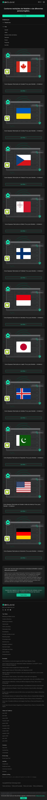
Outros (34, 777)
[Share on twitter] (3, 610)
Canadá (6, 29)
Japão (6, 32)
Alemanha (7, 37)
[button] (40, 2)
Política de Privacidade (17, 786)
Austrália (6, 45)
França (6, 40)
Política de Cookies (27, 786)
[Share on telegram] (8, 610)
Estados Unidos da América (11, 34)
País (4, 27)
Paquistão (7, 42)
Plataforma (6, 22)
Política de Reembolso (38, 786)
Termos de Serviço (6, 786)
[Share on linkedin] (5, 610)
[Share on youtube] (10, 610)
